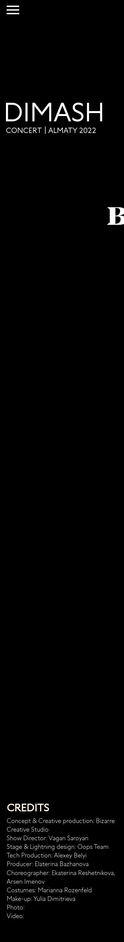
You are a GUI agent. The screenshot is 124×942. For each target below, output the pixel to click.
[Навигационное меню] (13, 10)
